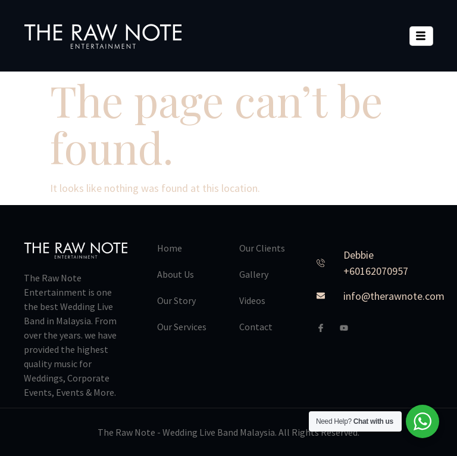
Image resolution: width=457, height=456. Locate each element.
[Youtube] (349, 328)
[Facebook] (325, 328)
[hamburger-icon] (421, 36)
